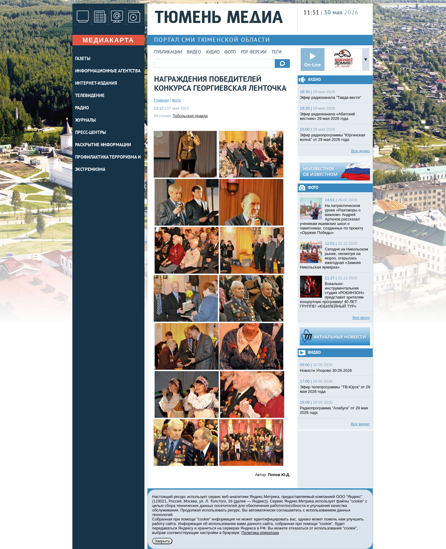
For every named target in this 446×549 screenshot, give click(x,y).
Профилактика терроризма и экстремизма (108, 164)
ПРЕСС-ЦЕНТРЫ (90, 133)
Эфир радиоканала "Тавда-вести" (330, 97)
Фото (230, 52)
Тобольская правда (190, 116)
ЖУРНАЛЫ (85, 120)
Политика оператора (260, 532)
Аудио (213, 52)
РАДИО (82, 108)
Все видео (360, 424)
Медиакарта (108, 40)
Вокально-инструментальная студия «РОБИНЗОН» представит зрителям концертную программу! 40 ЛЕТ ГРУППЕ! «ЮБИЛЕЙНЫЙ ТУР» (332, 294)
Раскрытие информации (103, 145)
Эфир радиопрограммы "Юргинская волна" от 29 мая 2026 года (332, 137)
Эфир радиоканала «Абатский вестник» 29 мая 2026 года (327, 116)
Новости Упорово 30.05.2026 (326, 370)
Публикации (168, 52)
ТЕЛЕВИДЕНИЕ (90, 96)
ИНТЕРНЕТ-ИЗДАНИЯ (96, 83)
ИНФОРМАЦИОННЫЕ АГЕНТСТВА (108, 71)
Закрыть (162, 541)
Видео (194, 52)
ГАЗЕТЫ (82, 59)
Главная (161, 100)
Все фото (361, 317)
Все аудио (360, 151)
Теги (276, 52)
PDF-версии (253, 52)
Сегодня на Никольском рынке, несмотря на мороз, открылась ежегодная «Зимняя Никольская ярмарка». (334, 258)
